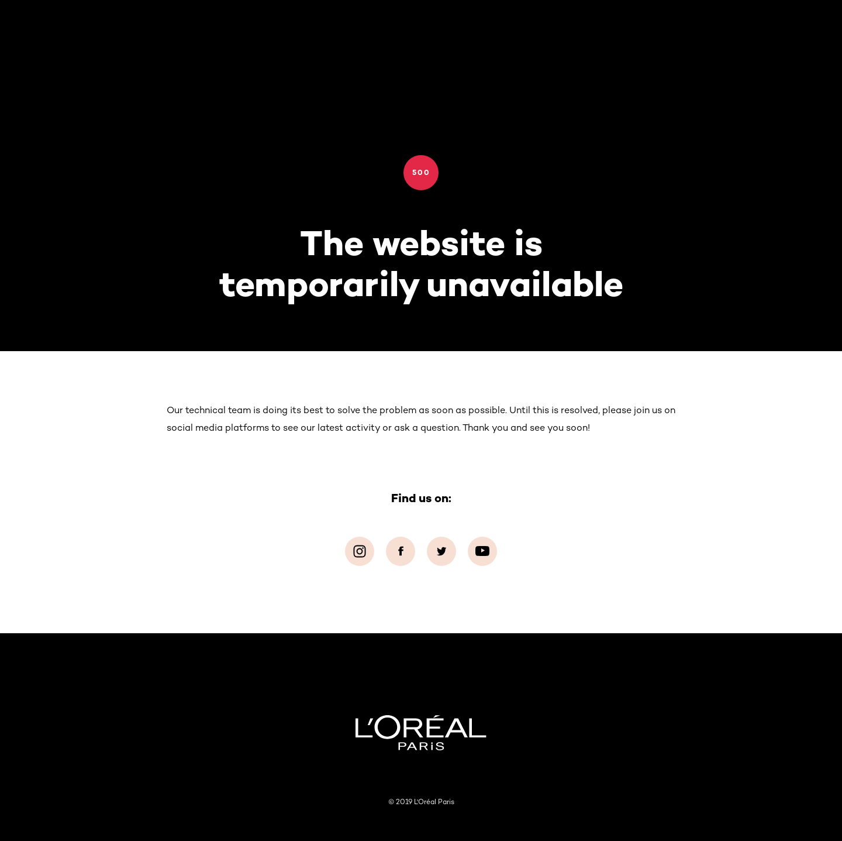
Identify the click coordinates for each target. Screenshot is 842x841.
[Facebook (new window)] (400, 551)
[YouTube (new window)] (482, 551)
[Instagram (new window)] (359, 551)
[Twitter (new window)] (441, 551)
